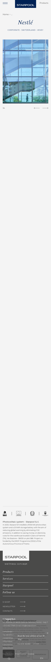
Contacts (7, 611)
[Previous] (37, 108)
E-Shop (6, 602)
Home (6, 14)
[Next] (45, 108)
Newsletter (9, 606)
